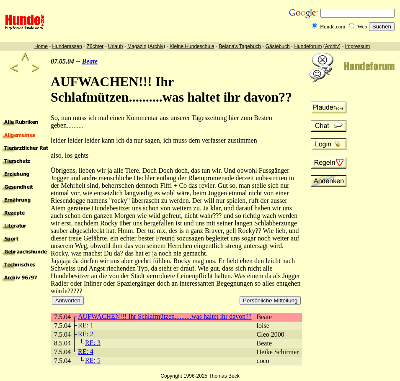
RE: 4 (85, 351)
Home (41, 46)
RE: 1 (85, 325)
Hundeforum (308, 46)
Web (362, 26)
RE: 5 (93, 360)
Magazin (136, 46)
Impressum (357, 46)
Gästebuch (278, 46)
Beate (90, 61)
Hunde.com (332, 26)
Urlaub (115, 46)
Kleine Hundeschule (192, 46)
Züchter (95, 46)
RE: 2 (85, 334)
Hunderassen (67, 46)
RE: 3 (93, 342)
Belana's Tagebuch (240, 46)
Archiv (156, 46)
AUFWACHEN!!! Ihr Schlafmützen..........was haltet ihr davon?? (165, 316)
